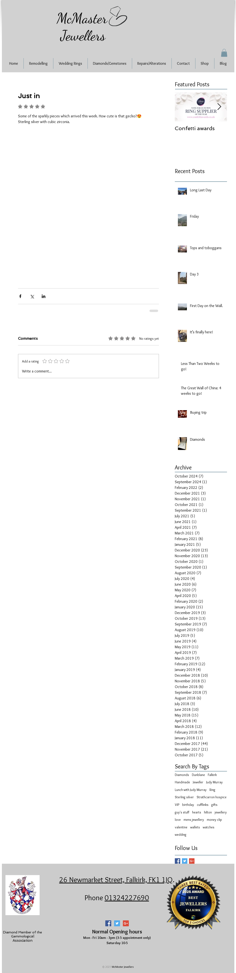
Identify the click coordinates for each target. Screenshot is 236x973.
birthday (188, 805)
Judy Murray (214, 782)
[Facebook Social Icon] (108, 923)
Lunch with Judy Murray (191, 790)
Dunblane (198, 775)
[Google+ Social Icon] (126, 923)
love (178, 819)
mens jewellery (194, 819)
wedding (180, 834)
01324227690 (127, 897)
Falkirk (212, 775)
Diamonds (182, 775)
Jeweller (198, 782)
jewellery (221, 812)
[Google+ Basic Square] (191, 861)
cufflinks (202, 805)
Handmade (182, 782)
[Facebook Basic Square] (177, 861)
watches (208, 827)
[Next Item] (219, 106)
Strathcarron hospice (212, 797)
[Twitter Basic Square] (184, 861)
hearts (196, 812)
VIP (177, 805)
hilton (208, 812)
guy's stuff (182, 812)
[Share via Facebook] (20, 296)
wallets (195, 827)
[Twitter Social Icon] (117, 923)
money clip (214, 819)
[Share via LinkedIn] (43, 296)
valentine (181, 827)
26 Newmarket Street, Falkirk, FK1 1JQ (116, 879)
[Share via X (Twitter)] (32, 296)
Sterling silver (184, 797)
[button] (224, 53)
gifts (214, 805)
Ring (212, 790)
